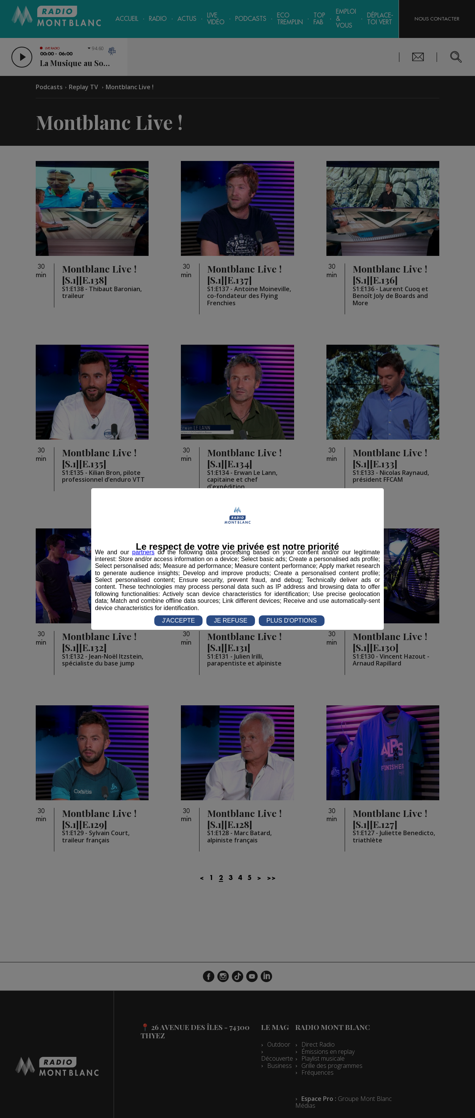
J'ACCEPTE (178, 620)
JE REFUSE (230, 620)
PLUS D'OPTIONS (291, 620)
